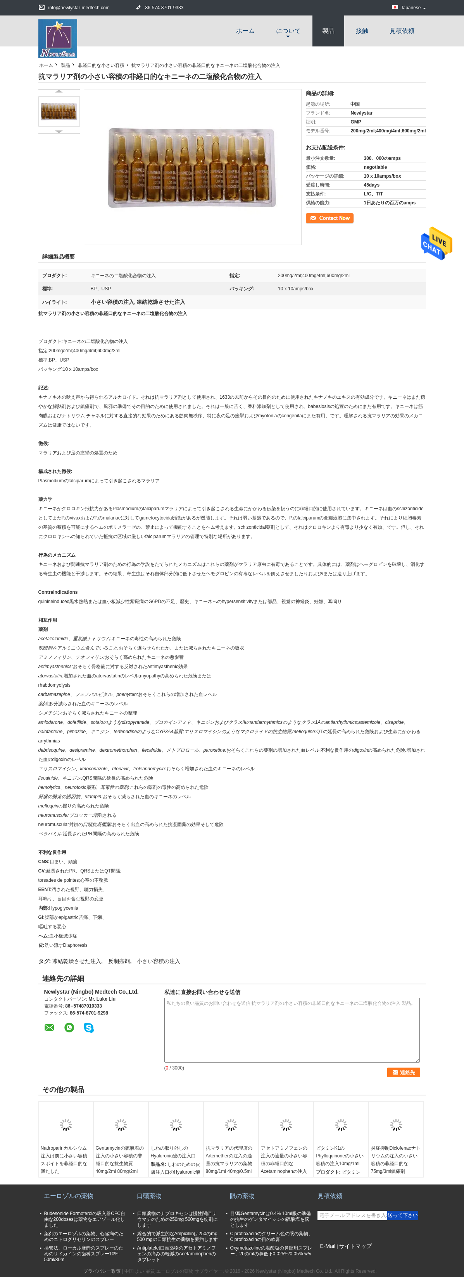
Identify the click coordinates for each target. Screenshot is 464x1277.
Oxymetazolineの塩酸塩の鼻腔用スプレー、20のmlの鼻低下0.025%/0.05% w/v (271, 1250)
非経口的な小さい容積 (101, 65)
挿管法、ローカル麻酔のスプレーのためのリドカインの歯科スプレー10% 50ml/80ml (83, 1253)
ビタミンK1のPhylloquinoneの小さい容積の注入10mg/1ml (340, 1155)
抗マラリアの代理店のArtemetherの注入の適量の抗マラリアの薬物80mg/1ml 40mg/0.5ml (229, 1159)
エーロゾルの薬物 (68, 1196)
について (288, 30)
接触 (362, 30)
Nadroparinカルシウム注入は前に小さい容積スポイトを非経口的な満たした (64, 1159)
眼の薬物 (242, 1196)
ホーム (245, 30)
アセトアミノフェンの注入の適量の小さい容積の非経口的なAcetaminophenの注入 (284, 1159)
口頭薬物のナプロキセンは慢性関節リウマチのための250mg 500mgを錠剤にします (177, 1219)
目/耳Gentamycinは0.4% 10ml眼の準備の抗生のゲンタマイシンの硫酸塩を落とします (270, 1219)
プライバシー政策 (102, 1271)
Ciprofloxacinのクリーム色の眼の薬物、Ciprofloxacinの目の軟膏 (271, 1236)
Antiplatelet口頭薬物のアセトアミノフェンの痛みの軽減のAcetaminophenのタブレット (176, 1253)
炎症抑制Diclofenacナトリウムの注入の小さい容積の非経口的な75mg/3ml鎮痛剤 (396, 1159)
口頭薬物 (149, 1196)
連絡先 (313, 217)
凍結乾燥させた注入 (76, 961)
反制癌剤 (119, 961)
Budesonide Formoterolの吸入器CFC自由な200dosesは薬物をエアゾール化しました (84, 1219)
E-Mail (328, 1246)
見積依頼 (402, 30)
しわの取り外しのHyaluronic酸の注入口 (173, 1152)
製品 (328, 30)
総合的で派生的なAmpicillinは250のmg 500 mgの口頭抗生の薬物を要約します (177, 1236)
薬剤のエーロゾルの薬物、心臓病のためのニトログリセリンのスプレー (83, 1236)
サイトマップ (355, 1246)
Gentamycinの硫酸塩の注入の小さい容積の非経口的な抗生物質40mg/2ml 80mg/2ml (120, 1159)
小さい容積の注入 (158, 961)
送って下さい (403, 1215)
